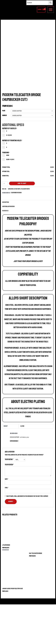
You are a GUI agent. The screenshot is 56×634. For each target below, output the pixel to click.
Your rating (9, 459)
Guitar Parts (17, 189)
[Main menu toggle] (50, 9)
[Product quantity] (5, 183)
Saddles (4, 115)
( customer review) (16, 193)
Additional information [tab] (8, 206)
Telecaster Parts (25, 189)
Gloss (8, 159)
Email (7, 488)
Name (6, 479)
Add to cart (22, 183)
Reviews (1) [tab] (5, 211)
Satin (5, 155)
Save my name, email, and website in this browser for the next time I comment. (27, 496)
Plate (3, 111)
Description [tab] (5, 202)
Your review (9, 464)
